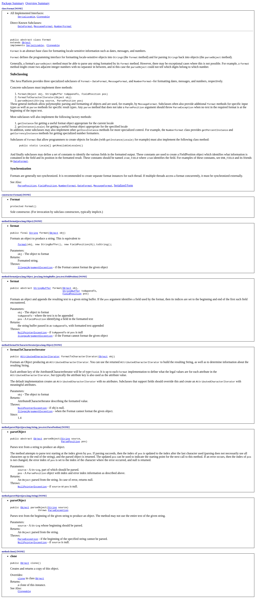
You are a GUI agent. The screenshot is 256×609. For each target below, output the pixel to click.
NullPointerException (32, 338)
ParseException (58, 519)
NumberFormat (63, 26)
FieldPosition (72, 299)
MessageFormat (43, 26)
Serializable (26, 16)
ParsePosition (70, 449)
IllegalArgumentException (35, 271)
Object (26, 43)
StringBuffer (42, 293)
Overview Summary (38, 3)
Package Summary (13, 3)
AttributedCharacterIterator (40, 363)
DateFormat (25, 26)
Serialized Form (123, 188)
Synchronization (20, 171)
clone (21, 587)
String (33, 236)
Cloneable (43, 16)
